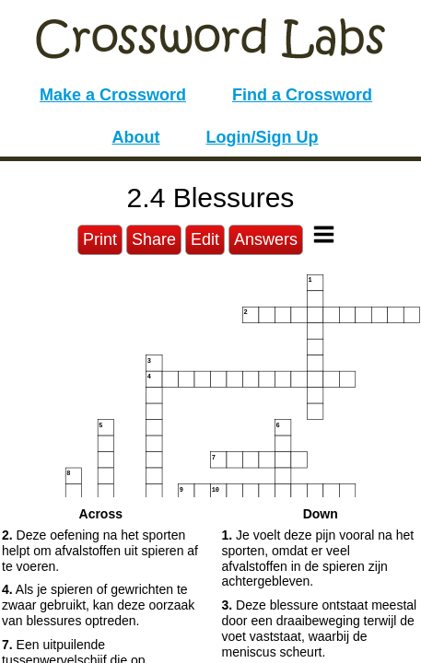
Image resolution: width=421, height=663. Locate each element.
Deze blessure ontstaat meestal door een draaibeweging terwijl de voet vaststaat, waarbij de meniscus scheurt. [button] (319, 628)
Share (154, 239)
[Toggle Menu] (324, 234)
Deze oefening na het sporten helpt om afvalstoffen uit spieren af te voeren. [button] (100, 551)
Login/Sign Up (262, 137)
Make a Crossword (113, 95)
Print (100, 239)
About (136, 137)
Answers (266, 239)
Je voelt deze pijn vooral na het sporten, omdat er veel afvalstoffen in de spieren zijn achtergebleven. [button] (318, 558)
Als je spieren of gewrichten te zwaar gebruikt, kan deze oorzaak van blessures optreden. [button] (98, 605)
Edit (205, 239)
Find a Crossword (302, 95)
